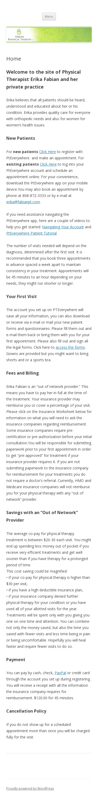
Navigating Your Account (63, 226)
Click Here (47, 151)
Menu (49, 16)
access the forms (70, 347)
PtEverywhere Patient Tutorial (31, 233)
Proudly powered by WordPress (30, 788)
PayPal (60, 672)
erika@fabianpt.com (23, 201)
